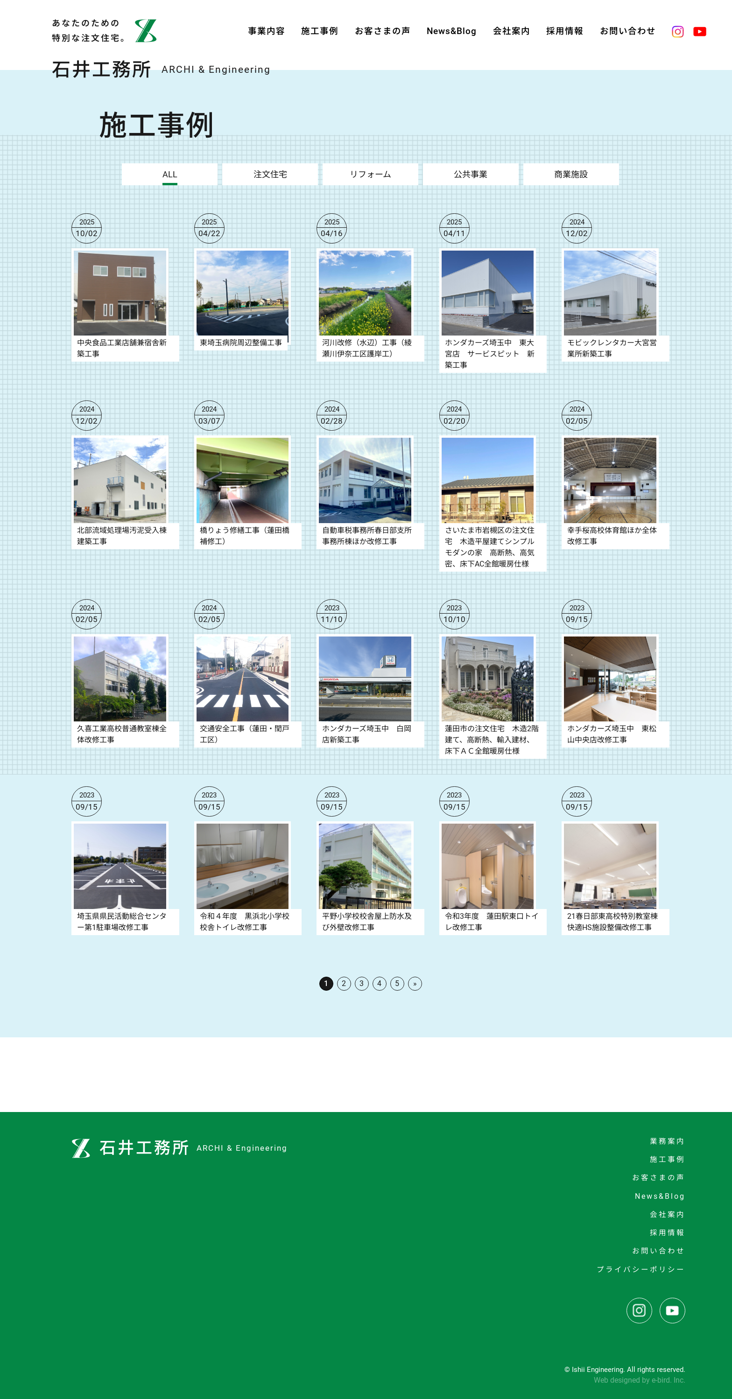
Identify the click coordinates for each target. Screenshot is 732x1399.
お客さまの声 (383, 31)
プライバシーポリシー (641, 1270)
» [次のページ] (415, 983)
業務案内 (667, 1141)
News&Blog (452, 31)
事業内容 (266, 31)
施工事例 (319, 31)
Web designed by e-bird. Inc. (639, 1380)
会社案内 (511, 31)
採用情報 (565, 31)
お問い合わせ (628, 31)
